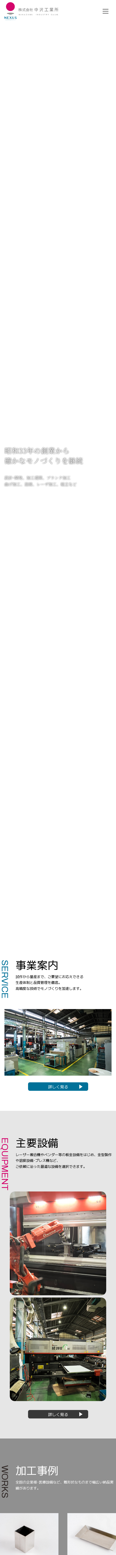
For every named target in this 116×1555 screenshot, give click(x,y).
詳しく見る (58, 1086)
